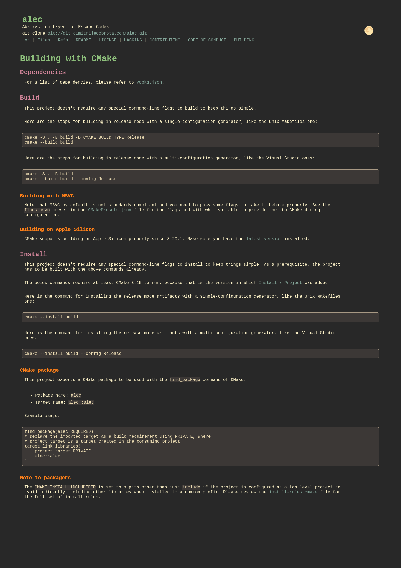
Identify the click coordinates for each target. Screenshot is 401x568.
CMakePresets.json (109, 232)
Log (26, 45)
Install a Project (280, 313)
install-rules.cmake (293, 546)
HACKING (133, 45)
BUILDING (244, 45)
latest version (264, 265)
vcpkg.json (149, 92)
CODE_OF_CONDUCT (207, 45)
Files (44, 45)
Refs (63, 45)
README (83, 45)
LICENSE (108, 45)
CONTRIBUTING (165, 45)
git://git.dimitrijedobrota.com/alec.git (97, 37)
